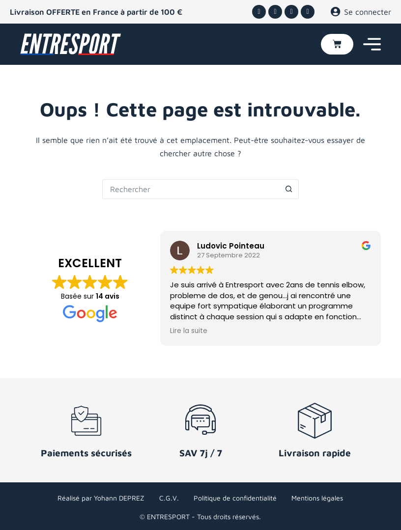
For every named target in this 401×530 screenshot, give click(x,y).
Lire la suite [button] (188, 331)
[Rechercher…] (190, 189)
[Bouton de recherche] (289, 189)
